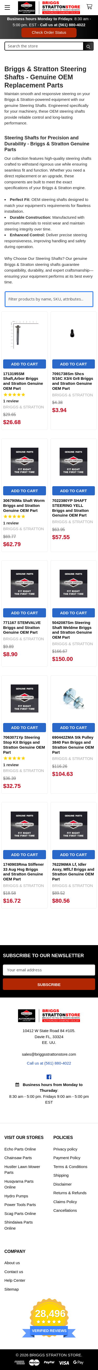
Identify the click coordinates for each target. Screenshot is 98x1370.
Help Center (14, 1280)
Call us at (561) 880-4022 (62, 25)
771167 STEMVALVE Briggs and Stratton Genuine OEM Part (22, 627)
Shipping (60, 1175)
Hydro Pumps (16, 1196)
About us (12, 1263)
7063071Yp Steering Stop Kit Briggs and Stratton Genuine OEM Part (24, 744)
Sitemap (11, 1289)
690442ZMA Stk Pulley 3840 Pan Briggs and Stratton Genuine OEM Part (73, 744)
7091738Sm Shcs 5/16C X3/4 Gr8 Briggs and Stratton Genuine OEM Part (72, 381)
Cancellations (65, 1210)
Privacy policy (65, 1149)
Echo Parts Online (20, 1149)
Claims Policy (65, 1201)
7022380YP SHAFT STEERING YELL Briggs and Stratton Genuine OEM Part (70, 507)
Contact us (13, 1271)
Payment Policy (66, 1157)
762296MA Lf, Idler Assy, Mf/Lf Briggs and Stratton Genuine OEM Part (73, 871)
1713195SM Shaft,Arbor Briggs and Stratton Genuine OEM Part (23, 381)
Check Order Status (49, 32)
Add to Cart (24, 364)
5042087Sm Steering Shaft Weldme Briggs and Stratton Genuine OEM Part (72, 629)
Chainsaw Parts (18, 1157)
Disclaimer (62, 1184)
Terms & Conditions (70, 1166)
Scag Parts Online (20, 1213)
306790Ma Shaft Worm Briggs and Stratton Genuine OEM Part (24, 505)
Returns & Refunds (70, 1193)
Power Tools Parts (20, 1204)
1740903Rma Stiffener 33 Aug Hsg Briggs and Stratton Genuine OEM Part (23, 871)
